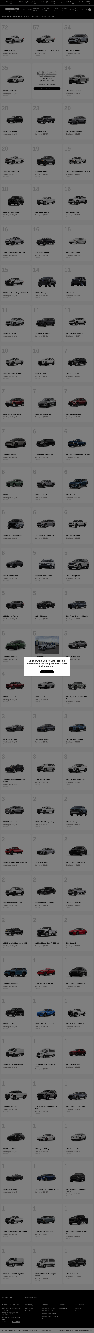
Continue (47, 672)
